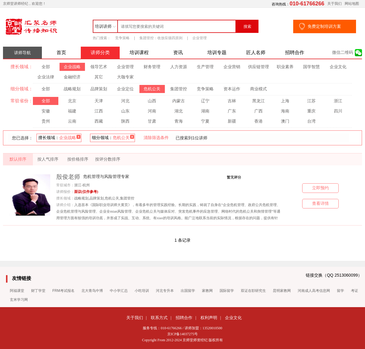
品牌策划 (98, 88)
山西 (152, 100)
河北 (125, 100)
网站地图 (352, 3)
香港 (258, 121)
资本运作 (231, 88)
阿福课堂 (17, 291)
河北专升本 (165, 291)
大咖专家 (125, 76)
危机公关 (152, 88)
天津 (99, 100)
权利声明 (208, 317)
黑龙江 (258, 100)
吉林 (232, 100)
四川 (338, 111)
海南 (285, 111)
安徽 (46, 111)
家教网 (207, 291)
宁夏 (205, 121)
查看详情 (320, 203)
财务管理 (152, 66)
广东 (232, 111)
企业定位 (125, 88)
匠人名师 (255, 52)
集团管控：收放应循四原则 (160, 38)
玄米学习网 (19, 300)
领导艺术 (98, 66)
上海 (285, 100)
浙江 (338, 100)
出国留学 (188, 291)
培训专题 (216, 52)
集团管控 (178, 88)
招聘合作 (294, 52)
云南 (72, 121)
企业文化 (338, 66)
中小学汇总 (119, 291)
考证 (354, 291)
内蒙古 (178, 100)
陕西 (125, 121)
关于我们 (334, 3)
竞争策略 (122, 38)
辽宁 (205, 100)
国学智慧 (311, 66)
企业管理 (199, 38)
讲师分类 (100, 52)
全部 (46, 66)
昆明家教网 (282, 291)
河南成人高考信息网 (314, 291)
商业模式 (258, 88)
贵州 (46, 121)
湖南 (205, 111)
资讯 (178, 52)
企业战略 (72, 66)
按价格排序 (77, 159)
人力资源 (178, 66)
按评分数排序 (107, 159)
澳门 (285, 121)
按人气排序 (47, 159)
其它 (99, 76)
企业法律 (45, 76)
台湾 (311, 121)
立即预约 (320, 188)
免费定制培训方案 (324, 26)
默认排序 (18, 159)
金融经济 (72, 76)
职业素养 (285, 66)
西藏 (99, 121)
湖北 (178, 111)
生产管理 (205, 66)
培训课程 (139, 52)
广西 (258, 111)
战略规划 (72, 88)
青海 (178, 121)
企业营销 (231, 66)
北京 (72, 100)
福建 (72, 111)
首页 (61, 52)
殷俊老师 (68, 176)
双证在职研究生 (253, 291)
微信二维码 (342, 52)
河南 (152, 111)
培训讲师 (103, 26)
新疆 (232, 121)
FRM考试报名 (63, 291)
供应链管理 (258, 66)
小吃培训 (142, 291)
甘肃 (152, 121)
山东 (125, 111)
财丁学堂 (38, 291)
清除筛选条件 (156, 137)
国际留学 (227, 291)
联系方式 (159, 317)
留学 (340, 291)
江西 (99, 111)
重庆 (311, 111)
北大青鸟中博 (92, 291)
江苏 (311, 100)
